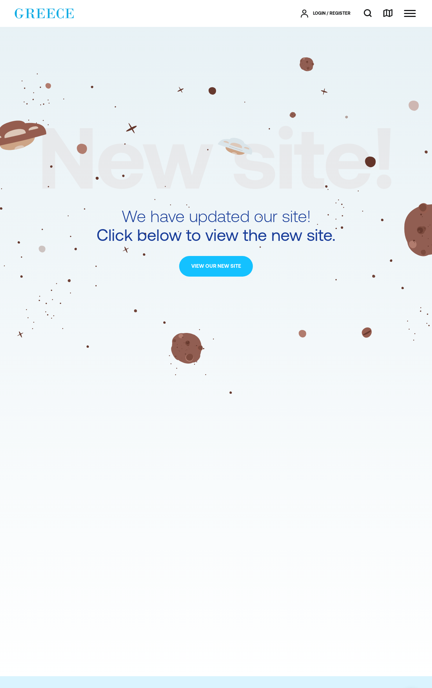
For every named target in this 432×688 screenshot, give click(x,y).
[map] (387, 13)
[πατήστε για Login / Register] (325, 13)
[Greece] (44, 13)
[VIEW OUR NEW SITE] (216, 266)
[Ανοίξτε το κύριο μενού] (410, 13)
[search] (367, 13)
